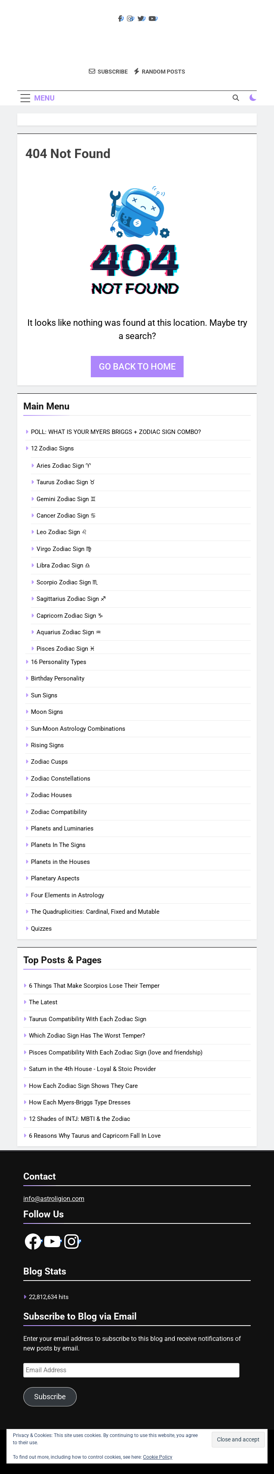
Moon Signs (47, 711)
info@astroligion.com (53, 1199)
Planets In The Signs (58, 845)
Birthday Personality (57, 678)
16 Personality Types (58, 662)
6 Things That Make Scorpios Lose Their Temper (94, 985)
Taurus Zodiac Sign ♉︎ (66, 482)
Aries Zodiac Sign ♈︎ (64, 465)
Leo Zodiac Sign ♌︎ (62, 532)
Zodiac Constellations (60, 778)
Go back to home (137, 367)
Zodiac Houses (51, 795)
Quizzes (41, 928)
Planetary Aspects (55, 878)
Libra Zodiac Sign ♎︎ (63, 565)
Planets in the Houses (60, 861)
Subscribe (50, 1396)
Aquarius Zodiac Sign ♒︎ (69, 632)
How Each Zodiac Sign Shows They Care (83, 1086)
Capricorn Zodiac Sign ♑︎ (70, 615)
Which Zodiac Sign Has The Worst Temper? (87, 1035)
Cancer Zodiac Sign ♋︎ (66, 515)
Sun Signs (44, 695)
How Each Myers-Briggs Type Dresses (80, 1102)
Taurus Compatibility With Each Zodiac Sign (87, 1019)
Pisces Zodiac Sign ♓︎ (66, 648)
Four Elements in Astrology (67, 895)
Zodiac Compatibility (59, 812)
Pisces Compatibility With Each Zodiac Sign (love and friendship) (115, 1052)
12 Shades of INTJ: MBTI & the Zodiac (79, 1118)
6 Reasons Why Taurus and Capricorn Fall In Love (95, 1135)
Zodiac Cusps (49, 761)
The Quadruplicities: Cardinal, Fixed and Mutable (95, 911)
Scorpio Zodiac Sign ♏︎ (67, 582)
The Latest (43, 1002)
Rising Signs (47, 745)
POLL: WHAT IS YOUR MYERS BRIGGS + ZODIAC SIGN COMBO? (116, 432)
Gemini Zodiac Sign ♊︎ (66, 499)
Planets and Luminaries (62, 828)
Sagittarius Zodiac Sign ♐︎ (71, 598)
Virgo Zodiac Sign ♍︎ (64, 549)
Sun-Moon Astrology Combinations (78, 728)
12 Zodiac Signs (52, 448)
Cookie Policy (157, 1457)
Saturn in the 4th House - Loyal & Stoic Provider (92, 1069)
